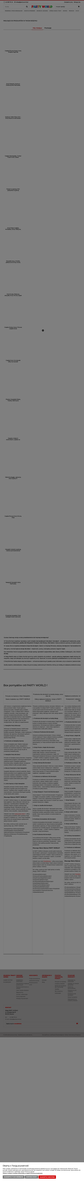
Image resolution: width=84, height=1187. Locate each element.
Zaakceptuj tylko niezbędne (13, 1177)
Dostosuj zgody (31, 1177)
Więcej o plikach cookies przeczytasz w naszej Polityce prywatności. (23, 1173)
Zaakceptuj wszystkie (47, 1177)
